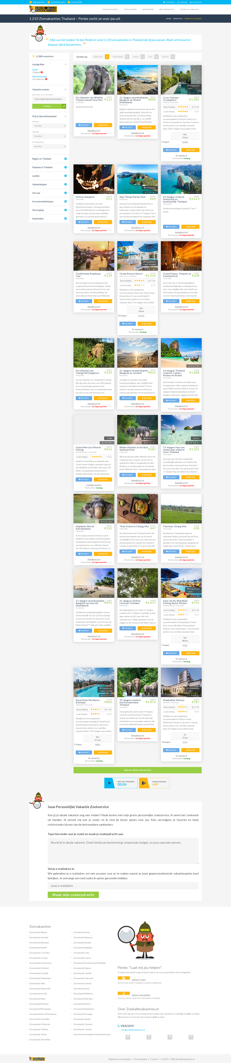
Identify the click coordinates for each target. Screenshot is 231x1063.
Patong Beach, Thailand (86, 452)
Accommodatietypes (42, 201)
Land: (35, 69)
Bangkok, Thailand (84, 705)
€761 (185, 645)
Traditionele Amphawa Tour (88, 274)
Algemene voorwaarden (120, 1059)
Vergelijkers (130, 9)
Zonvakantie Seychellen (39, 1019)
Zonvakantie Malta (37, 999)
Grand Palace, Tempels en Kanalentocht (177, 274)
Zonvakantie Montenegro (40, 1009)
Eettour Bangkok (85, 196)
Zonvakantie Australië (38, 937)
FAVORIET (84, 125)
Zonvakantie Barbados (39, 942)
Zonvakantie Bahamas (83, 937)
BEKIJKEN (103, 125)
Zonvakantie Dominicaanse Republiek (90, 963)
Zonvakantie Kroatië (38, 993)
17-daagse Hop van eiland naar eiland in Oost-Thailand (174, 449)
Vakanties (177, 18)
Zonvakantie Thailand (38, 1029)
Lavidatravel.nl (93, 485)
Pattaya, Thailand (170, 102)
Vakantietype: (39, 76)
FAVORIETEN (169, 2)
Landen (35, 175)
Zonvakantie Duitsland (39, 968)
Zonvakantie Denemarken (40, 963)
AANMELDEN (196, 2)
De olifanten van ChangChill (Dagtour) (87, 371)
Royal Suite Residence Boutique (88, 701)
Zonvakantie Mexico (82, 1004)
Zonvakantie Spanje (82, 1019)
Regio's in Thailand (41, 158)
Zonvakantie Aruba (82, 932)
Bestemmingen (167, 9)
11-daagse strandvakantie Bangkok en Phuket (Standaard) (133, 100)
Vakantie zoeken (40, 89)
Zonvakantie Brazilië (38, 947)
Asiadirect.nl (94, 131)
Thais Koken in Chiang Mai (134, 526)
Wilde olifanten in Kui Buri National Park (133, 448)
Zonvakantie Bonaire (82, 942)
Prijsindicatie (38, 142)
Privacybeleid (141, 1059)
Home (168, 18)
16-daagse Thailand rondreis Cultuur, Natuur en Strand (174, 373)
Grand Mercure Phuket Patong (88, 448)
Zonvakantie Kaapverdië (39, 988)
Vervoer (36, 192)
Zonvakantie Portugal (83, 1014)
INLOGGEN (182, 2)
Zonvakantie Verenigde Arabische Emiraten (92, 1034)
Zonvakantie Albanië (38, 932)
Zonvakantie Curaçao (38, 958)
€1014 (141, 315)
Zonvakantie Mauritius (39, 1004)
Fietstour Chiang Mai (174, 526)
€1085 (185, 142)
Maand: (35, 121)
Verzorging (38, 210)
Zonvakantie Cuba (81, 953)
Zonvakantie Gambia (82, 973)
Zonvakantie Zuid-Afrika (39, 1039)
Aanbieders (148, 9)
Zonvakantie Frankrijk (38, 973)
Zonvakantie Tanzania (83, 1024)
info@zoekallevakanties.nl (133, 1030)
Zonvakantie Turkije (37, 1034)
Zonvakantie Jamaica (83, 983)
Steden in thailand (189, 9)
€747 (185, 742)
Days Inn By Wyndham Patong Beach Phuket (175, 601)
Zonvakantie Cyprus (82, 958)
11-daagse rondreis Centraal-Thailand (130, 601)
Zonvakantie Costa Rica (39, 953)
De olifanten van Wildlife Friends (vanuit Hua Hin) (89, 98)
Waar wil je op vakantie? (42, 95)
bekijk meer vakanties (137, 770)
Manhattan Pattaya (173, 700)
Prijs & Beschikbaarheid (44, 116)
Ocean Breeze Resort (131, 273)
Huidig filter (38, 64)
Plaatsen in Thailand (42, 167)
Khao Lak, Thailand (128, 276)
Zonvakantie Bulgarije (83, 947)
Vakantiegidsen (110, 9)
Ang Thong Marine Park (132, 196)
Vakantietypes (39, 184)
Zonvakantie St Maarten (39, 1024)
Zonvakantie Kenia (81, 988)
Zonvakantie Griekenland (40, 978)
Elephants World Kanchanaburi (85, 527)
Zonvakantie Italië (37, 983)
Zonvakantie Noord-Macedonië (42, 1014)
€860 (97, 744)
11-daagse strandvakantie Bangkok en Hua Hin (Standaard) (90, 603)
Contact (154, 1059)
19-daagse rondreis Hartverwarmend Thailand (130, 702)
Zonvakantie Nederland (84, 1009)
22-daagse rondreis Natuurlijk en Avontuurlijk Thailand (175, 199)
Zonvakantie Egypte (82, 968)
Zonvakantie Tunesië (82, 1029)
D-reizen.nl (181, 155)
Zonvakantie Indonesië (83, 978)
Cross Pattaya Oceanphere (171, 98)
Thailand (80, 102)
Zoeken (47, 106)
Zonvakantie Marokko (83, 999)
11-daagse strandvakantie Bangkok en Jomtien (133, 371)
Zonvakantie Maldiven (83, 993)
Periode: (35, 132)
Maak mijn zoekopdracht (73, 895)
